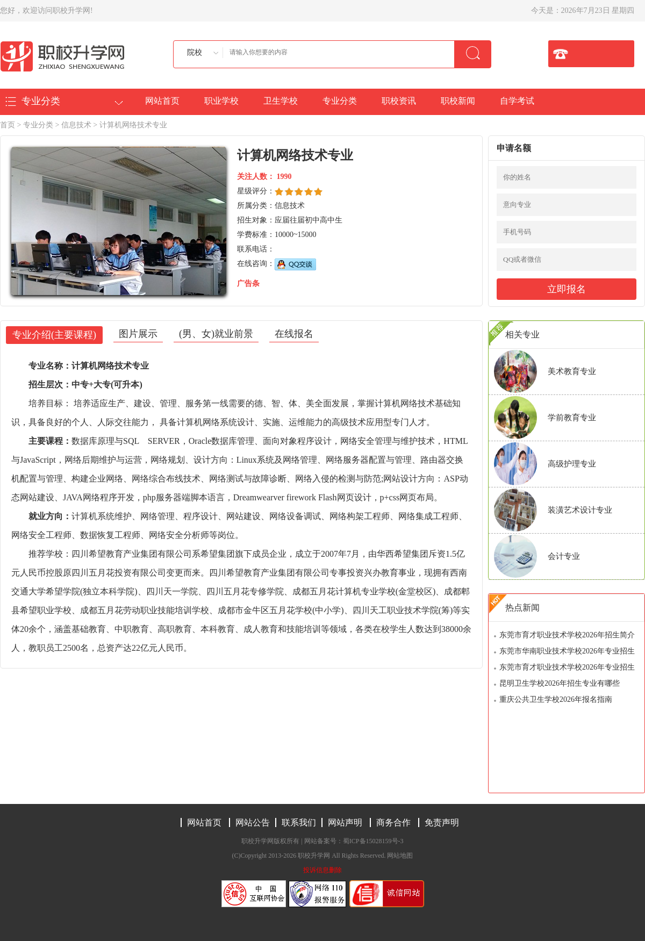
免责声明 (442, 822)
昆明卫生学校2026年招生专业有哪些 (559, 683)
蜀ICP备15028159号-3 (373, 841)
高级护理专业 (572, 463)
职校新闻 (458, 100)
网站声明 (345, 822)
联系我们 (299, 822)
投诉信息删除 (322, 870)
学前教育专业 (572, 417)
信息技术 (76, 125)
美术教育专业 (572, 371)
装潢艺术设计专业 (580, 510)
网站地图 (400, 855)
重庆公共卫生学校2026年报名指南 (555, 699)
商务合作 (393, 822)
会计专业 (564, 556)
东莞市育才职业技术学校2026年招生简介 (567, 635)
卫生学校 (280, 100)
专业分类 (339, 100)
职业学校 (221, 100)
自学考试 (517, 100)
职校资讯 (399, 100)
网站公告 (252, 822)
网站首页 (162, 100)
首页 (7, 125)
